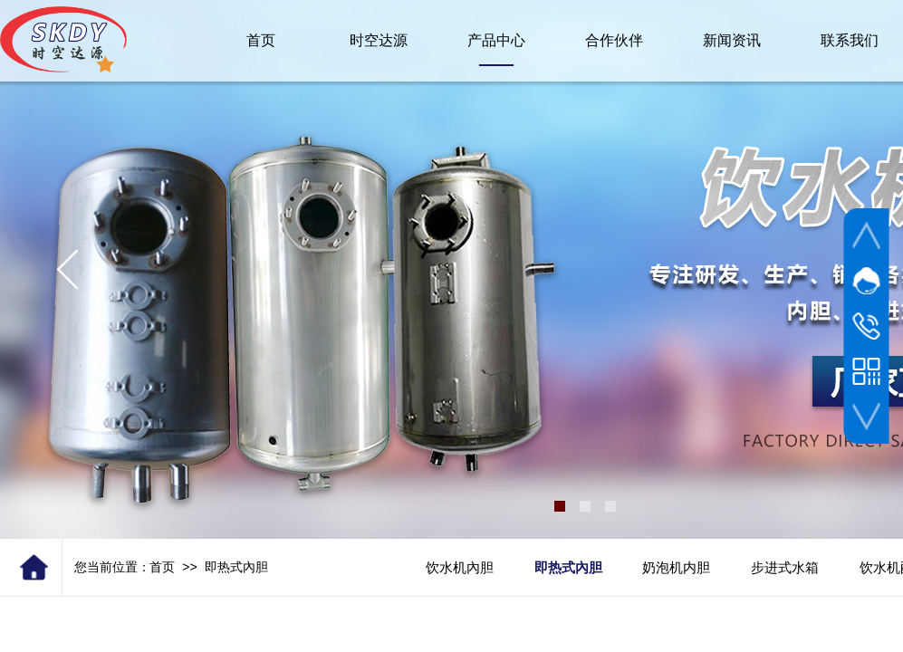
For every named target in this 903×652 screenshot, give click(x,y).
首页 (162, 567)
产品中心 (496, 40)
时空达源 (379, 40)
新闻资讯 (732, 40)
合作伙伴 (614, 40)
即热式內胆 (236, 567)
